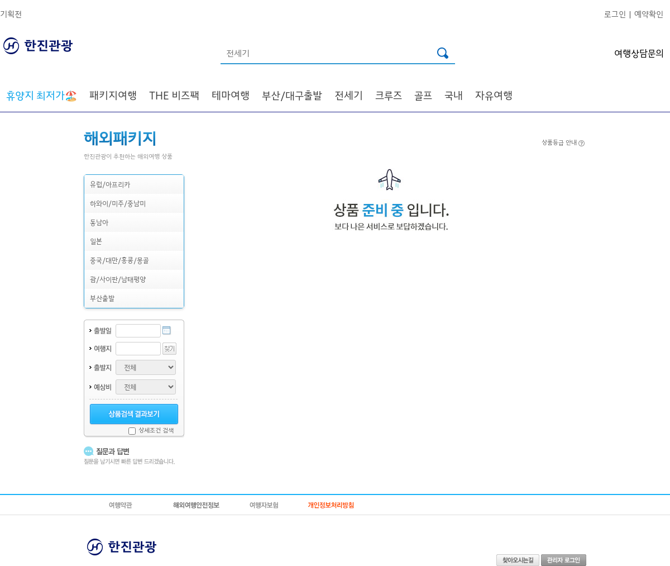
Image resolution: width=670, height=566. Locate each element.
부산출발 (102, 298)
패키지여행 (113, 95)
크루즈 (388, 95)
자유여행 (494, 95)
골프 (423, 95)
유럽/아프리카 (110, 184)
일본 (96, 241)
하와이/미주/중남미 (118, 203)
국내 (453, 95)
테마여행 (231, 95)
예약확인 (648, 14)
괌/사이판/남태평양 (118, 279)
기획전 (11, 14)
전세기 (348, 95)
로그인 (615, 14)
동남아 (99, 222)
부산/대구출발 (292, 95)
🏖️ (41, 95)
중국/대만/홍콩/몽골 (119, 260)
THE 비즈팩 (174, 95)
